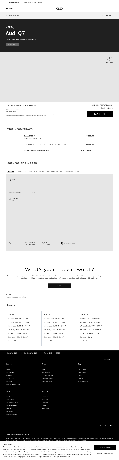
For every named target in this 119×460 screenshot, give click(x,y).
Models (8, 379)
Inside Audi (9, 390)
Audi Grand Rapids (12, 3)
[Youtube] (110, 435)
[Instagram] (105, 435)
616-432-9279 (54, 362)
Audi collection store (11, 415)
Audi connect (9, 421)
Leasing (80, 384)
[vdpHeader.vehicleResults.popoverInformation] (17, 45)
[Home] (59, 9)
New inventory (46, 382)
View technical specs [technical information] (68, 253)
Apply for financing (83, 390)
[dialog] (59, 450)
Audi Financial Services (12, 412)
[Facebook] (100, 435)
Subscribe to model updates (13, 393)
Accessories (9, 418)
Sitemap (44, 415)
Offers (43, 379)
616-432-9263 (36, 362)
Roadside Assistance (11, 424)
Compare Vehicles (47, 390)
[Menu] (9, 9)
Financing (80, 387)
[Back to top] (108, 368)
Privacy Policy (45, 418)
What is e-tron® (10, 382)
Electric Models (10, 387)
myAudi (8, 406)
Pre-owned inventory (47, 384)
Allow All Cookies (105, 447)
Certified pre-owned (47, 387)
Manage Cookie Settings (105, 453)
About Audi (45, 409)
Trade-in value (82, 382)
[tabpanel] (59, 221)
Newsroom (45, 412)
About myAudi (10, 409)
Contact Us (45, 406)
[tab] (11, 180)
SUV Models (9, 384)
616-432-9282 (36, 3)
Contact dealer (82, 379)
